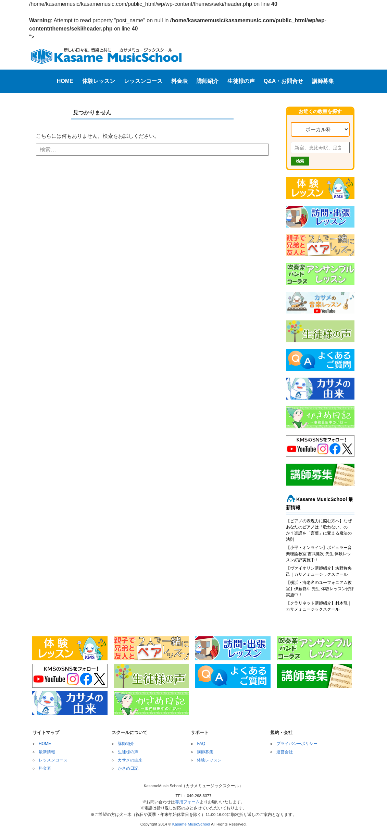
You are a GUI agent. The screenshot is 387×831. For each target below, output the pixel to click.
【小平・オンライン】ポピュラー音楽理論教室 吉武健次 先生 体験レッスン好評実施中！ (319, 553)
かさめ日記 (128, 768)
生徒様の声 (241, 81)
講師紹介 (208, 81)
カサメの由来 (130, 760)
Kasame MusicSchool (191, 824)
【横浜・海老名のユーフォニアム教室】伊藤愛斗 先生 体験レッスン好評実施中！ (320, 588)
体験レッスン (98, 81)
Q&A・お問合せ (283, 81)
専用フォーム (187, 802)
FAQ (201, 743)
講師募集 (323, 81)
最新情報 (47, 751)
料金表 (179, 81)
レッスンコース (143, 81)
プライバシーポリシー (296, 743)
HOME (65, 81)
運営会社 (284, 751)
